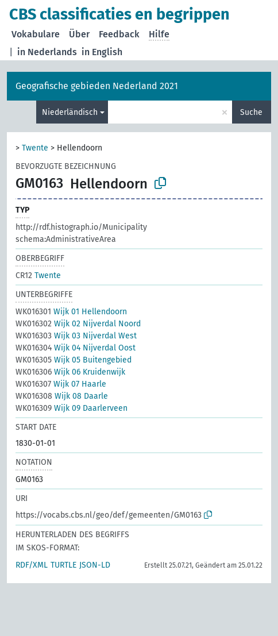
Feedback (119, 34)
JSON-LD (94, 565)
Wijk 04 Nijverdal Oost (76, 348)
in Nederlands (47, 52)
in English (102, 52)
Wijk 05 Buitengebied (74, 360)
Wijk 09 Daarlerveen (72, 408)
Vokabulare (35, 34)
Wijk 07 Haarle (61, 384)
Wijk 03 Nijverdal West (76, 336)
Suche (251, 112)
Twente (35, 148)
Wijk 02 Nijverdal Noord (78, 324)
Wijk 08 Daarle (62, 396)
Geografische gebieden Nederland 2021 (97, 85)
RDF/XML (32, 565)
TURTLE (63, 565)
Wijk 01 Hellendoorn (71, 312)
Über (79, 34)
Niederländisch (70, 112)
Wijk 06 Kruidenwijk (70, 372)
